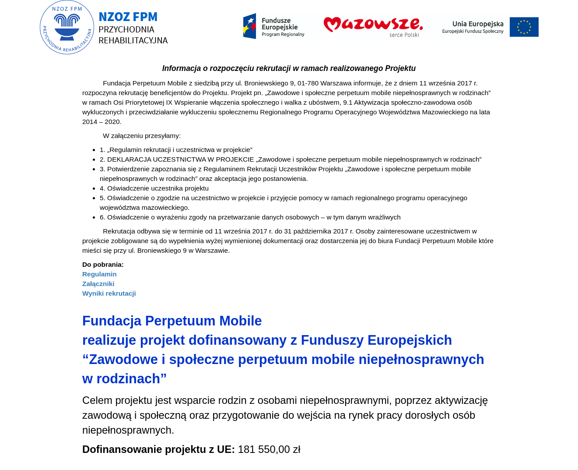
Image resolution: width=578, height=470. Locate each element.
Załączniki (98, 283)
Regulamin (99, 274)
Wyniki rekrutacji (109, 293)
